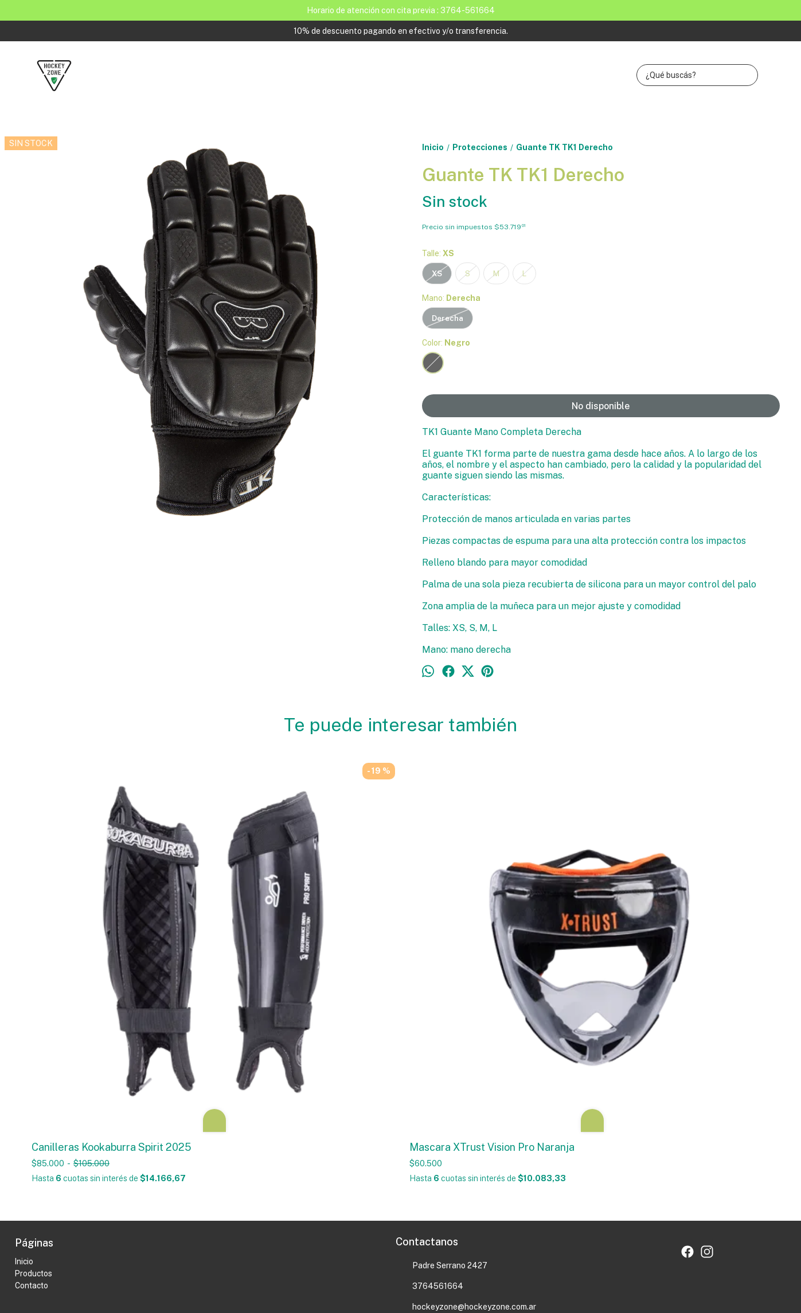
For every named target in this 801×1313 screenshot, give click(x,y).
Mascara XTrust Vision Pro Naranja (302, 958)
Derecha (447, 318)
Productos (33, 1084)
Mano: (451, 298)
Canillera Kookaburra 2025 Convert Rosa (493, 781)
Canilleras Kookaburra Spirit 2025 (112, 958)
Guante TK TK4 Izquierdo (659, 775)
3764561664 (429, 1097)
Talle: (438, 253)
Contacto (31, 1096)
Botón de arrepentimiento (369, 1250)
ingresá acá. (315, 1250)
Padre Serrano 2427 (441, 1077)
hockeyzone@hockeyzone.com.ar (466, 1118)
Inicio (24, 1072)
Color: (446, 342)
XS (437, 273)
